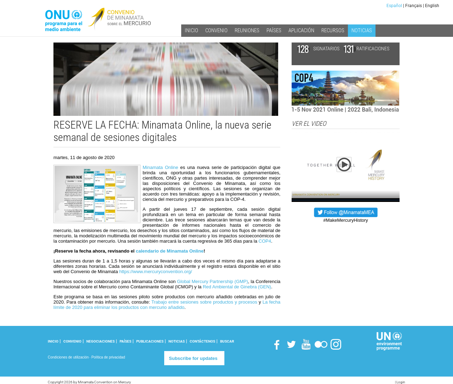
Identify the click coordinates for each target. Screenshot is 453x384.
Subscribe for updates (193, 358)
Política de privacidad (108, 357)
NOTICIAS (176, 341)
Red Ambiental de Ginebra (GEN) (237, 286)
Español (394, 5)
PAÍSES (125, 341)
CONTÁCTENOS (202, 341)
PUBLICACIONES (150, 341)
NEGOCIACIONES (100, 341)
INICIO (53, 341)
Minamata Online (160, 167)
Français (413, 5)
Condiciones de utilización (68, 357)
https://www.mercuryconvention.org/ (155, 271)
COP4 (265, 241)
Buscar (227, 341)
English (432, 5)
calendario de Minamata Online (169, 251)
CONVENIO (72, 341)
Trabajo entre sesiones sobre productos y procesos (204, 302)
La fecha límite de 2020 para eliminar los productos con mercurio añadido (166, 304)
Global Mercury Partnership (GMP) (212, 281)
